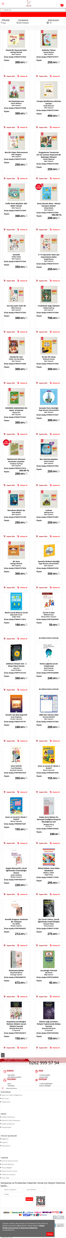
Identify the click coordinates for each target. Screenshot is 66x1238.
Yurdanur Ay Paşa (16, 464)
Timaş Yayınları (49, 926)
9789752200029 (52, 977)
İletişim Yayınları (16, 877)
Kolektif (49, 768)
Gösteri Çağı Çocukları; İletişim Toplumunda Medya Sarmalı (49, 1023)
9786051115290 (52, 877)
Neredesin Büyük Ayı (16, 510)
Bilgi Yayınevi (48, 975)
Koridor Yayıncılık (16, 719)
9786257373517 (52, 57)
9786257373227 (52, 415)
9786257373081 (52, 517)
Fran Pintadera (16, 768)
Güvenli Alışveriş (8, 1164)
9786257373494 (52, 110)
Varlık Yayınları (49, 670)
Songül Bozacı (49, 259)
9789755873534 (20, 773)
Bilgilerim (5, 1139)
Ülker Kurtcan (16, 308)
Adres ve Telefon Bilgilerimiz (12, 1095)
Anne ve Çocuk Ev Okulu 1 (16, 817)
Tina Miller (16, 924)
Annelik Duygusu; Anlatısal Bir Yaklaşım (16, 920)
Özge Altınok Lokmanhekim (49, 410)
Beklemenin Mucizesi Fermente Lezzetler (16, 460)
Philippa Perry (49, 825)
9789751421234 (20, 673)
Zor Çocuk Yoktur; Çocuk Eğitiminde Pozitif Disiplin (49, 920)
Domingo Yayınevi (16, 975)
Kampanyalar (6, 1127)
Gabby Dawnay (48, 308)
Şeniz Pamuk (48, 668)
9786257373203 (52, 466)
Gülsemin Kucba (49, 359)
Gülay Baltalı (48, 208)
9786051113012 (20, 619)
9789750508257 (20, 928)
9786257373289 (52, 312)
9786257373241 (20, 417)
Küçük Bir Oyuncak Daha (16, 50)
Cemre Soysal (49, 461)
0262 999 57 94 (44, 1062)
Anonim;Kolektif (49, 717)
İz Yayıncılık (16, 1030)
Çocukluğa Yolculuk (49, 970)
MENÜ (3, 1114)
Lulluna (49, 510)
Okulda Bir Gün (16, 357)
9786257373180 (20, 517)
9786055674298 (52, 773)
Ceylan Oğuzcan (48, 159)
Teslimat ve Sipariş (8, 1174)
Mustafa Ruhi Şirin (16, 1028)
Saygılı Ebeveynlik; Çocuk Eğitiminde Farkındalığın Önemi (16, 870)
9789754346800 (52, 673)
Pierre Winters (16, 103)
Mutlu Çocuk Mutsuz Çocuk (16, 612)
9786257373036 (20, 568)
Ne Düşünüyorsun (16, 101)
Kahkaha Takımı (49, 50)
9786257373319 (52, 264)
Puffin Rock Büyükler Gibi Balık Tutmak (16, 204)
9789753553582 (52, 1033)
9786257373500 (20, 108)
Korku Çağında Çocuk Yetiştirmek (49, 665)
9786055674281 (20, 824)
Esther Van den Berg (16, 359)
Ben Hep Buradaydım (49, 459)
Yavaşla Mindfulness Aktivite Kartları (49, 102)
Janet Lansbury (16, 875)
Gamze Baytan (49, 52)
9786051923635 (52, 828)
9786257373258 (52, 364)
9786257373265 (20, 364)
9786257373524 (20, 57)
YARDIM (4, 1157)
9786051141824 (52, 928)
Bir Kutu (16, 561)
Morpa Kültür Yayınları (48, 617)
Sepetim (5, 1142)
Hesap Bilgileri (7, 1168)
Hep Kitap (48, 826)
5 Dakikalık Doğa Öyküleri (49, 306)
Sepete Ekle (11, 76)
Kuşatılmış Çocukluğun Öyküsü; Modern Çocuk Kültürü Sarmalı (16, 1023)
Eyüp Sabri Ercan (16, 615)
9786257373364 (52, 721)
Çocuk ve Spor (49, 612)
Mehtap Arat (48, 512)
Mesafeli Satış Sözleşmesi (11, 1120)
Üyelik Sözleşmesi (8, 1124)
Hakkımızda (6, 1102)
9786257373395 (52, 212)
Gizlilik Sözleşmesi (8, 1117)
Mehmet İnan (49, 615)
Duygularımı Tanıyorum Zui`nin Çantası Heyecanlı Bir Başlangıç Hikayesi (49, 154)
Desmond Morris (16, 973)
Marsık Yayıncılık (48, 770)
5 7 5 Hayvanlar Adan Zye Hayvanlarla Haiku (48, 255)
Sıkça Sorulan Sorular (9, 1171)
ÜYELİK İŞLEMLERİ (9, 1136)
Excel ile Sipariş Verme (10, 1161)
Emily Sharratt (49, 106)
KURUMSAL (6, 1092)
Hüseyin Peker (49, 924)
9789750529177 (20, 879)
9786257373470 (20, 159)
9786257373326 (20, 261)
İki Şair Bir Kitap (49, 357)
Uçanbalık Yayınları (16, 770)
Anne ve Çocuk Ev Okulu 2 (49, 766)
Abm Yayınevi (16, 54)
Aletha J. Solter (48, 873)
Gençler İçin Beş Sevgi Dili (16, 715)
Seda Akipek (16, 512)
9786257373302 (20, 312)
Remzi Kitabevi (16, 670)
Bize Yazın (5, 1098)
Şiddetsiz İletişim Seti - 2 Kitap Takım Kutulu (16, 665)
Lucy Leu (16, 668)
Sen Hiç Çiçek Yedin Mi (16, 306)
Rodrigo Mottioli (16, 564)
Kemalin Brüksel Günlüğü (48, 561)
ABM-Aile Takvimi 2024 (48, 715)
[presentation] (13, 1200)
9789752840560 (52, 619)
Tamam (50, 1234)
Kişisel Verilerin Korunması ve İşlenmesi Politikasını (23, 1226)
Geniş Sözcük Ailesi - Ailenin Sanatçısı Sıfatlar (48, 204)
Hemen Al (23, 76)
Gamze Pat (16, 412)
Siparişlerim (6, 1146)
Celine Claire (16, 257)
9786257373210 (20, 468)
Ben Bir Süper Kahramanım (16, 152)
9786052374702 (52, 568)
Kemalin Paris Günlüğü (48, 408)
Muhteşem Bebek (16, 970)
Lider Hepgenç (16, 155)
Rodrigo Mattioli (16, 52)
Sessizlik (16, 254)
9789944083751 (20, 977)
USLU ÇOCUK (16, 766)
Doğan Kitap (16, 617)
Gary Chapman (16, 717)
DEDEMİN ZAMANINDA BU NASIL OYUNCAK (16, 409)
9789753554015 (20, 1033)
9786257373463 (52, 164)
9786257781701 (20, 721)
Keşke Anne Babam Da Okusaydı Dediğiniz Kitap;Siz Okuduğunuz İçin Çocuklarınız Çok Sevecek (49, 820)
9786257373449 (20, 210)
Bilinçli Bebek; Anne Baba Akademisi (48, 869)
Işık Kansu (48, 973)
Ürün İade (5, 1178)
